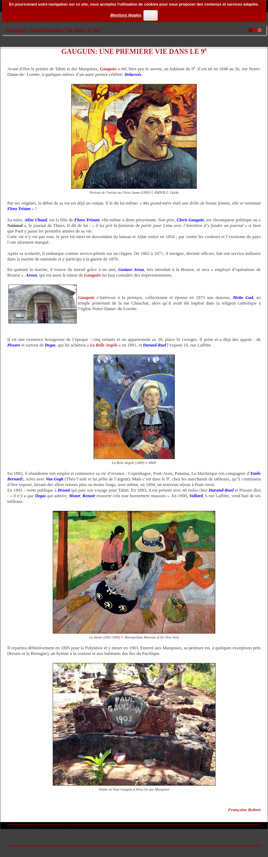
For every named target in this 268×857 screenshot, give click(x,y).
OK (150, 15)
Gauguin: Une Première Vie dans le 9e (52, 30)
